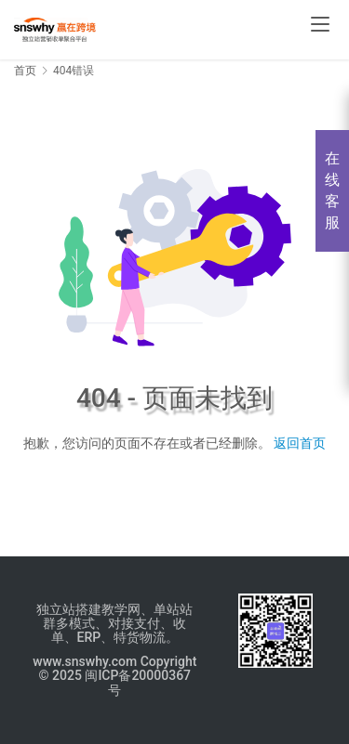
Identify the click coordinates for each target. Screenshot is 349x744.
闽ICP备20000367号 (138, 682)
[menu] (320, 24)
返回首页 (300, 443)
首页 (25, 70)
